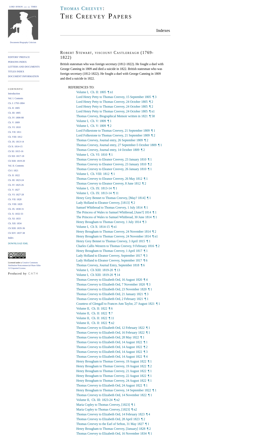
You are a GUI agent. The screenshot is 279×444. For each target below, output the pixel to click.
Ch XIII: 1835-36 (16, 228)
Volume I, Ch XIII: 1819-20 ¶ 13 (98, 270)
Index (10, 237)
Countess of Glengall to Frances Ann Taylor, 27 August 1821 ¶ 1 (118, 303)
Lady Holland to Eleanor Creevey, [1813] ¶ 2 (105, 202)
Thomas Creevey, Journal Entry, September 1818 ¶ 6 (110, 265)
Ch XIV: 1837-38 (16, 233)
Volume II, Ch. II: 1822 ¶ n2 (95, 323)
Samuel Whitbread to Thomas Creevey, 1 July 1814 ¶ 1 (112, 207)
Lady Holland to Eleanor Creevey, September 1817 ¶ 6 (112, 260)
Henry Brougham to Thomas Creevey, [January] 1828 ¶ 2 (113, 428)
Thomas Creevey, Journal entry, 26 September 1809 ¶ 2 (112, 140)
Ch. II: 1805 (14, 108)
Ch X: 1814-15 (15, 146)
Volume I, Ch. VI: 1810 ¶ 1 (94, 154)
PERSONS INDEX (17, 62)
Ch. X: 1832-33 (15, 213)
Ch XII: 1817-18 (16, 156)
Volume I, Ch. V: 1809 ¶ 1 (93, 121)
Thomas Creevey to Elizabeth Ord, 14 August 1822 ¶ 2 (112, 347)
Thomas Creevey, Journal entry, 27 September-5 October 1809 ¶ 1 (119, 145)
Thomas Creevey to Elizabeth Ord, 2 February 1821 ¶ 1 (112, 299)
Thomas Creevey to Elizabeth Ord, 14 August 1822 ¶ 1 (112, 342)
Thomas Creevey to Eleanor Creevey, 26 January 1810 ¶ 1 (114, 169)
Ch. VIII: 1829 (15, 204)
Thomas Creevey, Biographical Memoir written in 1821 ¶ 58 (115, 116)
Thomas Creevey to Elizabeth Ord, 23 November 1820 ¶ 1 (114, 289)
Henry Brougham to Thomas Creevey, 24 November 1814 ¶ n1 (117, 236)
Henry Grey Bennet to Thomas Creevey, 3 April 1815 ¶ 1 (113, 241)
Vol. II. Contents (16, 165)
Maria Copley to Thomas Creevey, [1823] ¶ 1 (105, 404)
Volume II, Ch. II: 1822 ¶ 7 (94, 313)
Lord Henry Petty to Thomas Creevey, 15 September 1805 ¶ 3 (116, 97)
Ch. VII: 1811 (14, 132)
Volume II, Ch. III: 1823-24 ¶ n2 (98, 400)
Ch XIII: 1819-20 (16, 160)
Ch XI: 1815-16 (15, 151)
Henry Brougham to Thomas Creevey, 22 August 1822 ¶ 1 (114, 375)
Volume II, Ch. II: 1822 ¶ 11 (95, 318)
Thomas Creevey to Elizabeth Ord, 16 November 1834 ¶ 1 (114, 433)
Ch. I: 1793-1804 (16, 103)
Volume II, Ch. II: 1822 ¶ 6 (94, 308)
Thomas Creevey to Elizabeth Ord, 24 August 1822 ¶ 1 (112, 385)
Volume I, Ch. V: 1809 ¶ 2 (93, 125)
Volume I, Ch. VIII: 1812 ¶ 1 (95, 174)
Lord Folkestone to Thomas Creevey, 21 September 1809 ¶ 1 (115, 130)
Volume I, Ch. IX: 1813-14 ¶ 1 (96, 188)
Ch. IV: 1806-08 (16, 117)
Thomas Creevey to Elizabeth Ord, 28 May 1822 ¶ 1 (110, 337)
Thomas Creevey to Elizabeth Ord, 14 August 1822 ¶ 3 (112, 351)
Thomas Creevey (81, 8)
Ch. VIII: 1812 (15, 136)
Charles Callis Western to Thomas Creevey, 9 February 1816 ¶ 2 (118, 246)
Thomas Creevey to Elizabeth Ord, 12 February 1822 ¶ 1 (113, 327)
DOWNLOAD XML (18, 243)
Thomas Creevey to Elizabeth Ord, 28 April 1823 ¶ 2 (110, 419)
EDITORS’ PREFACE (19, 57)
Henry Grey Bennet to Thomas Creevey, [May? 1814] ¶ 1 (113, 198)
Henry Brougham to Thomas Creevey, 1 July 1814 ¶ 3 (111, 222)
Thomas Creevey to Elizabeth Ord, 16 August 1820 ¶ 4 (112, 279)
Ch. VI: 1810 (14, 127)
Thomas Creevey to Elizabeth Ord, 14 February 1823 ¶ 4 (113, 414)
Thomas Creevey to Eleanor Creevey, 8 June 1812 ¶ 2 (111, 183)
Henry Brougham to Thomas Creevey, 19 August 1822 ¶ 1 (114, 361)
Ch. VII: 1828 (14, 199)
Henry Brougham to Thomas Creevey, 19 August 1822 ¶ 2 (114, 366)
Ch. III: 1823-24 (16, 180)
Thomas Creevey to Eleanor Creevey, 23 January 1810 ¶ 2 (114, 164)
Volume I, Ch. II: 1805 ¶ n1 (94, 92)
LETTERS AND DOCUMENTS (24, 66)
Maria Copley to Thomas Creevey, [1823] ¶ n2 (106, 409)
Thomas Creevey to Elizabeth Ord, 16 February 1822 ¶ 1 (113, 332)
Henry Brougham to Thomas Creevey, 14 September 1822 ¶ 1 (116, 390)
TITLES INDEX (16, 71)
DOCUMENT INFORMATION (23, 76)
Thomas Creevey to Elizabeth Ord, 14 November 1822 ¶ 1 (114, 395)
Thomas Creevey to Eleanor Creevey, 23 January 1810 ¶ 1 (114, 159)
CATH (33, 273)
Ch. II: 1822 (14, 175)
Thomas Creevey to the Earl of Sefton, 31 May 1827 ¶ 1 (112, 424)
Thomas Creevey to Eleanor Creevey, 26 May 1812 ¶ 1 (112, 178)
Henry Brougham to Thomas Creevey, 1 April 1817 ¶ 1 (112, 250)
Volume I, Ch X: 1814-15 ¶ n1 (96, 226)
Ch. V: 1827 (14, 189)
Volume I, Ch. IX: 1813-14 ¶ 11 (97, 193)
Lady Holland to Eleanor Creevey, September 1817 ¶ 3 (112, 255)
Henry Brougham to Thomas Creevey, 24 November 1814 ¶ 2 (116, 231)
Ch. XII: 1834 (14, 223)
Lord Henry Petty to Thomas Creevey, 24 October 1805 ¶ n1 (115, 111)
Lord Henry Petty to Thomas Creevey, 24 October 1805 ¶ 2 (114, 101)
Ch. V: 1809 (14, 122)
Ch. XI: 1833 (14, 218)
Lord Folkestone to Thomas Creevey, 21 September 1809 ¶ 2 (115, 135)
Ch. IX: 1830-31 (16, 209)
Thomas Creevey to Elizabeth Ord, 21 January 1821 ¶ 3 (112, 294)
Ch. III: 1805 (14, 112)
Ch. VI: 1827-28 (16, 194)
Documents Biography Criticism (23, 42)
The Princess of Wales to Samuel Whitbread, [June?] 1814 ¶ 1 (116, 212)
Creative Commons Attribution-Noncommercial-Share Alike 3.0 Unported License (24, 265)
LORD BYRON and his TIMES (23, 7)
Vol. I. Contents (15, 98)
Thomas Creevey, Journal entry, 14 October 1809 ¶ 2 (110, 149)
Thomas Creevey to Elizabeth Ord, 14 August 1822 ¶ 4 (112, 356)
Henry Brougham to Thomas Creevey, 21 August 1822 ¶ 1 (114, 371)
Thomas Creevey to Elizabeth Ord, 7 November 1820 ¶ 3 (113, 284)
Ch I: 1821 (13, 170)
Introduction (14, 93)
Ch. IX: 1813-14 (16, 141)
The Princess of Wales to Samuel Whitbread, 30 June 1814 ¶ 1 (116, 217)
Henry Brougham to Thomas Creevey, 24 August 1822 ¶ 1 (114, 380)
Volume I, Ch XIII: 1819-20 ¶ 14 (98, 274)
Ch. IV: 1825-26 (16, 185)
